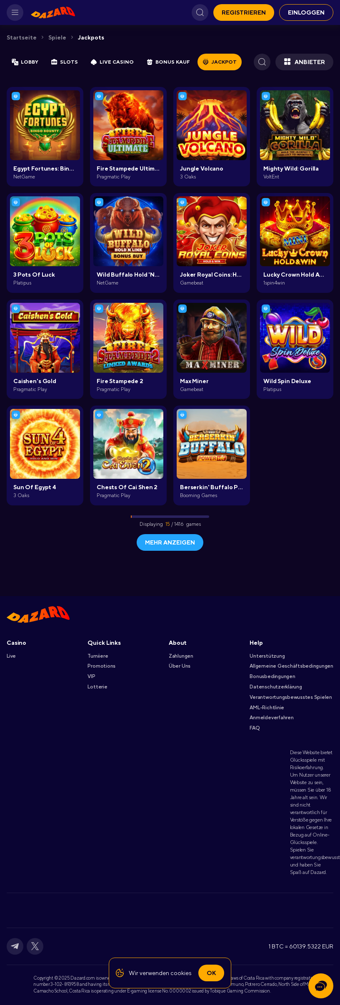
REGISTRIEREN (244, 12)
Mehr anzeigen (170, 542)
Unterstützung (267, 656)
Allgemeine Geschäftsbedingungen (291, 666)
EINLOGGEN (306, 12)
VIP (91, 676)
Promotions (101, 666)
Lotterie (97, 687)
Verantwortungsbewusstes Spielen (291, 697)
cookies (181, 973)
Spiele (57, 37)
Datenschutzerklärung (276, 687)
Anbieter (304, 62)
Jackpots (91, 37)
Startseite (22, 37)
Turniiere (98, 656)
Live (11, 656)
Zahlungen (181, 656)
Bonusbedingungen (272, 676)
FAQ (254, 728)
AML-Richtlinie (267, 707)
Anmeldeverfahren (271, 717)
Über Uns (179, 666)
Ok (211, 973)
